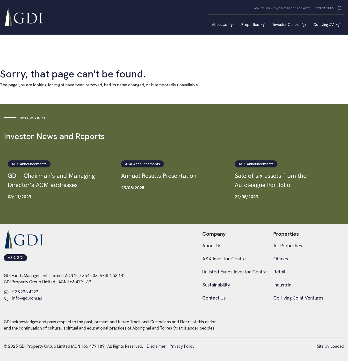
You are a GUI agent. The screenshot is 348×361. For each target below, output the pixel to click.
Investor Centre (289, 24)
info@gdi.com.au (23, 298)
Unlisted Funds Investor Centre (234, 272)
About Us (222, 24)
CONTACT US (325, 8)
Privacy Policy (182, 346)
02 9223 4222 (21, 292)
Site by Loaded (330, 346)
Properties (253, 24)
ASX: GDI (15, 258)
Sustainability (216, 285)
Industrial (283, 285)
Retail (279, 272)
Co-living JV (326, 24)
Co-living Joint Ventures (298, 298)
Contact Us (214, 298)
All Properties (287, 245)
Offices (280, 259)
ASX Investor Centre (224, 259)
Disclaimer (156, 346)
